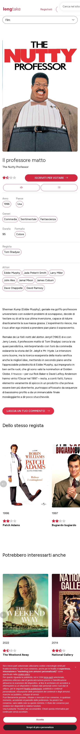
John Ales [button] (9, 280)
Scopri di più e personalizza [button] (40, 727)
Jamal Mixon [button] (26, 280)
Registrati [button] (46, 9)
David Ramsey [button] (34, 288)
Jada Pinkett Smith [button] (35, 272)
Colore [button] (20, 234)
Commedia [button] (10, 219)
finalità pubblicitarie (33, 689)
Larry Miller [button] (56, 272)
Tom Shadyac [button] (12, 252)
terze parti (48, 677)
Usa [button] (20, 204)
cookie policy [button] (24, 674)
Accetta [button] (40, 719)
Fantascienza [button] (48, 219)
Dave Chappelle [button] (13, 288)
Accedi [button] (64, 9)
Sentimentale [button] (29, 219)
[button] (51, 177)
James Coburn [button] (45, 280)
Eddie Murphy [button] (12, 272)
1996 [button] (7, 204)
